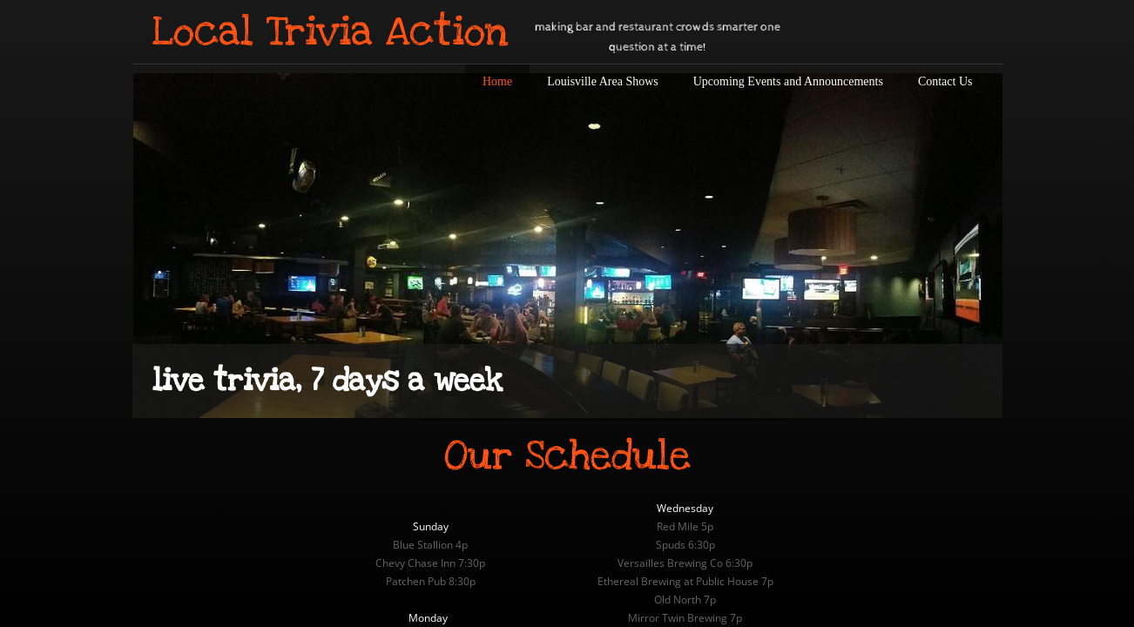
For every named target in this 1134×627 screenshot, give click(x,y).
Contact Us (945, 81)
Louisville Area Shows (602, 81)
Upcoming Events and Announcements (788, 81)
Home (497, 81)
